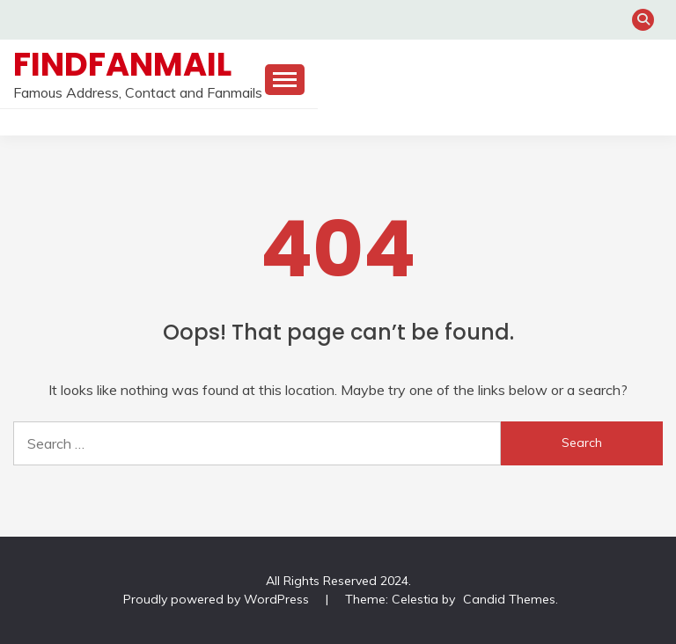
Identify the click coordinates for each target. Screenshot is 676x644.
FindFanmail (122, 64)
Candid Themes (509, 599)
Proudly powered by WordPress (217, 599)
